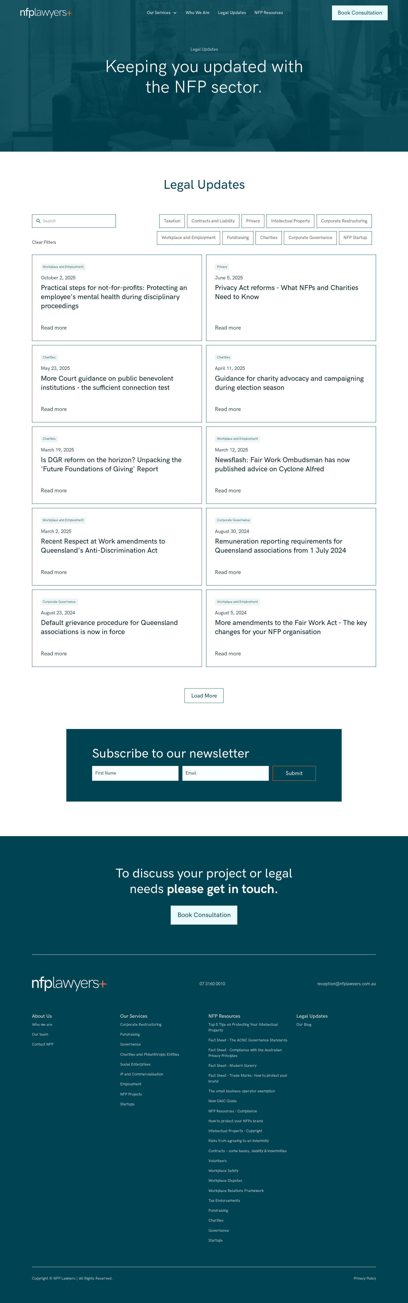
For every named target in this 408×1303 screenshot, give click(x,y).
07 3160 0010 (212, 983)
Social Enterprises (135, 1064)
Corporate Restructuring (140, 1024)
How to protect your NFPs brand (235, 1121)
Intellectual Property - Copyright (235, 1131)
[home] (46, 13)
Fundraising (130, 1034)
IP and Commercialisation (141, 1074)
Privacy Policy (365, 1278)
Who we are (42, 1024)
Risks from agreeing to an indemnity (238, 1141)
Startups (127, 1104)
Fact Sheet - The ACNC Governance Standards (248, 1040)
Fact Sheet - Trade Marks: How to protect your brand (248, 1078)
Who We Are (197, 12)
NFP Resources (268, 12)
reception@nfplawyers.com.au (346, 983)
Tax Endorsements (224, 1200)
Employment (130, 1084)
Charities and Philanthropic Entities (149, 1054)
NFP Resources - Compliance (232, 1111)
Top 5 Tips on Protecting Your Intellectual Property (243, 1027)
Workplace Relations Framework (236, 1191)
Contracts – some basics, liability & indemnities (247, 1151)
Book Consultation (360, 13)
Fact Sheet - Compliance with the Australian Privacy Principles (245, 1053)
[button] (162, 13)
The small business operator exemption (241, 1091)
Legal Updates (232, 12)
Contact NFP (42, 1044)
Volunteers (217, 1161)
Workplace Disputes (225, 1180)
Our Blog (303, 1024)
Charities (216, 1220)
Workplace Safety (223, 1171)
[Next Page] (204, 695)
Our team (40, 1034)
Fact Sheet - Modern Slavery (232, 1065)
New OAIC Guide (222, 1101)
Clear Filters (44, 242)
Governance (130, 1044)
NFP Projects (131, 1094)
